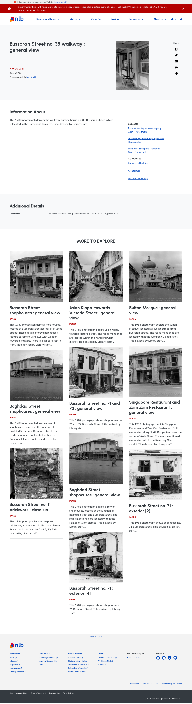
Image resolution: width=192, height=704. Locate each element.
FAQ (157, 684)
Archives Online (75, 659)
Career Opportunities (107, 659)
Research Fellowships (77, 672)
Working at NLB (105, 662)
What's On (96, 19)
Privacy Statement (38, 694)
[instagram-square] (170, 660)
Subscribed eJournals (77, 669)
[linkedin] (159, 660)
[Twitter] (176, 57)
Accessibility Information (172, 684)
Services (115, 19)
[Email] (176, 63)
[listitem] (15, 655)
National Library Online (77, 662)
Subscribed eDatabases (78, 666)
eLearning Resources (48, 659)
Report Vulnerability (19, 694)
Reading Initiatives (18, 672)
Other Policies (68, 694)
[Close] (186, 7)
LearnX (42, 666)
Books (13, 659)
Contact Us (134, 684)
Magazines (15, 666)
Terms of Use (54, 694)
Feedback (147, 684)
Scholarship (102, 666)
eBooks (13, 662)
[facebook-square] (165, 660)
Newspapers (16, 669)
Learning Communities (48, 662)
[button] (173, 19)
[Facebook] (176, 51)
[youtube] (176, 660)
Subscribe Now (133, 659)
